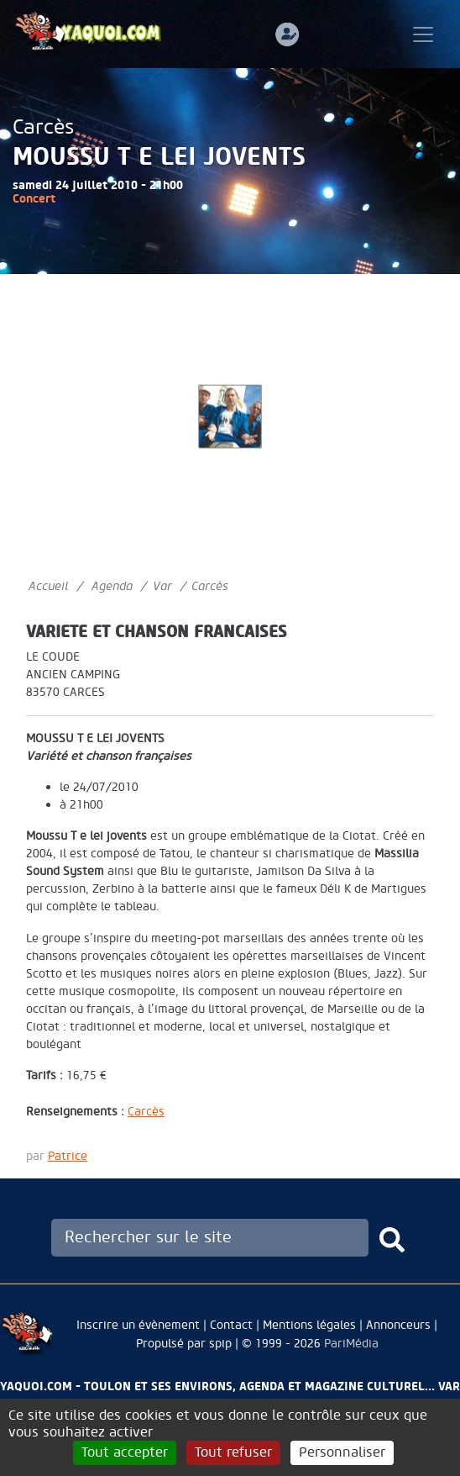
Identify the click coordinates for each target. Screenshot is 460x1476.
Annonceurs (398, 1325)
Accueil (48, 586)
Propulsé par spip (184, 1344)
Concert (34, 199)
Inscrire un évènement (138, 1325)
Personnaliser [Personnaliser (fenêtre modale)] (342, 1452)
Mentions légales (309, 1325)
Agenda (112, 586)
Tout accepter (124, 1452)
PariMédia (351, 1344)
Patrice (67, 1156)
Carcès (43, 127)
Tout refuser (233, 1452)
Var (162, 586)
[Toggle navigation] (423, 34)
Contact (231, 1325)
